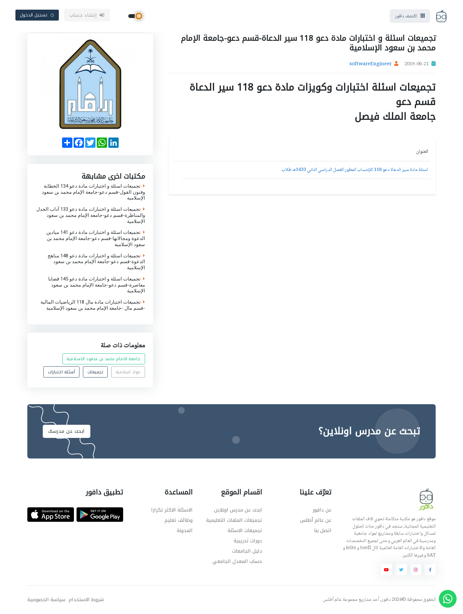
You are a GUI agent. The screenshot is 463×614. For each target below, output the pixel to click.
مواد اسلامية (128, 372)
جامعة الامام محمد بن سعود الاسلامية (104, 359)
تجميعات (95, 372)
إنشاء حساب (86, 15)
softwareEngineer (371, 64)
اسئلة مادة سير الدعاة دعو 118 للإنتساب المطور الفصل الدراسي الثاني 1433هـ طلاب (354, 170)
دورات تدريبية (248, 540)
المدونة (185, 530)
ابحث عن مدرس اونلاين (238, 509)
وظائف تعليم (179, 520)
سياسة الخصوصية (46, 599)
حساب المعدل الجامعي (237, 561)
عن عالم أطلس (315, 520)
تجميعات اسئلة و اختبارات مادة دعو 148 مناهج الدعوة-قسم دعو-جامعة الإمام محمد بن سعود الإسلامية (96, 262)
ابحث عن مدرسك (66, 431)
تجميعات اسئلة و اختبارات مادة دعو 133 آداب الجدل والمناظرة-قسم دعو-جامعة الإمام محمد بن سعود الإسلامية (90, 215)
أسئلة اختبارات (61, 372)
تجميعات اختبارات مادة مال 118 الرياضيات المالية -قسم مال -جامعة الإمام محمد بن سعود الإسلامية (93, 305)
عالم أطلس (332, 600)
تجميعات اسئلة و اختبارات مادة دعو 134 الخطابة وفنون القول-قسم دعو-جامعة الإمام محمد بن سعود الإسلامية (93, 192)
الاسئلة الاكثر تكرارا (172, 509)
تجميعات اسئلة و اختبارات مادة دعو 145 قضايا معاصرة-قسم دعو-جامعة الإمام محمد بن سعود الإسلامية (96, 285)
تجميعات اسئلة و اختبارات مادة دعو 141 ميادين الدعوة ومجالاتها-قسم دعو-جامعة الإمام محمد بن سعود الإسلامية (95, 238)
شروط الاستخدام (86, 599)
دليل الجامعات (247, 551)
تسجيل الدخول (37, 15)
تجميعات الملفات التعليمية (234, 520)
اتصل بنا (322, 530)
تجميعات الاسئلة (245, 530)
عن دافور (322, 509)
